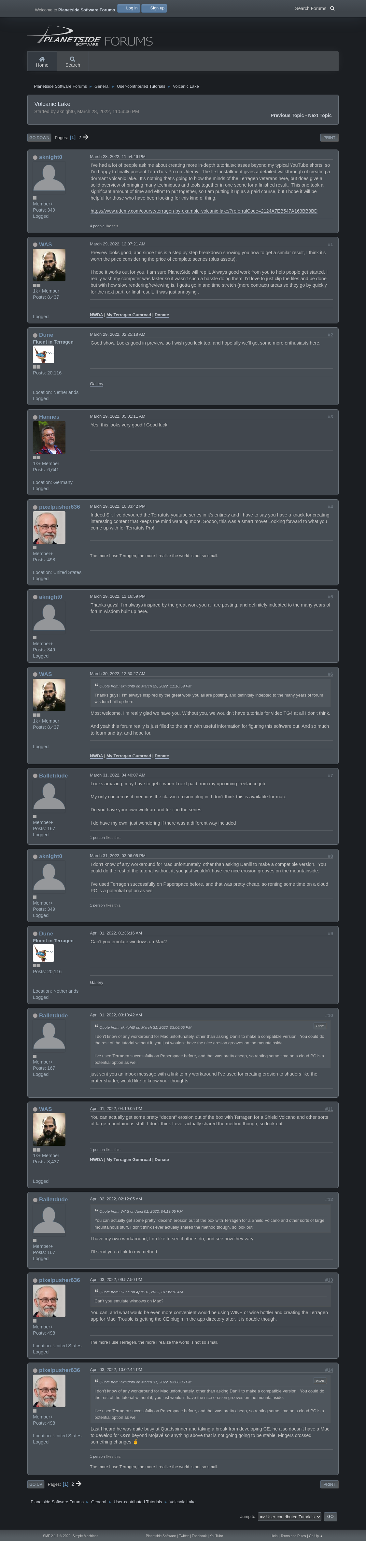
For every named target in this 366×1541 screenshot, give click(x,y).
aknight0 (50, 163)
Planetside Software (161, 1536)
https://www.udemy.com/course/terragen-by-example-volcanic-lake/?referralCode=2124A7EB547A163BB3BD (204, 217)
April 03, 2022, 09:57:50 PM (116, 1286)
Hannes (49, 423)
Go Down (39, 144)
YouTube (216, 1536)
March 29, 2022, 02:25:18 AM (117, 340)
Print (329, 144)
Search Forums (314, 8)
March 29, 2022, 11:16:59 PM (118, 602)
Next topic (320, 121)
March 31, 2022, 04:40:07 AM (117, 781)
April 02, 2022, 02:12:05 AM (116, 1205)
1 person (97, 844)
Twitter (184, 1536)
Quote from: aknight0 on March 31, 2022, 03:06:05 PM (145, 1033)
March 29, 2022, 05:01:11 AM (117, 422)
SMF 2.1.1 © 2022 (56, 1536)
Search (72, 62)
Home (42, 62)
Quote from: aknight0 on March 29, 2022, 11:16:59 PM (145, 692)
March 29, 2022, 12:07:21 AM (117, 250)
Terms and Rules (293, 1536)
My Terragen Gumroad (128, 321)
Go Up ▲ (316, 1536)
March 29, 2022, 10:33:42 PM (118, 512)
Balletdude (53, 782)
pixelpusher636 (59, 513)
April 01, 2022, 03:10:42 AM (116, 1021)
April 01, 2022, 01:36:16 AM (116, 939)
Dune (46, 341)
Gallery (96, 390)
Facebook (199, 1536)
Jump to (247, 1523)
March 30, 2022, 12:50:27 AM (117, 679)
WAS (45, 250)
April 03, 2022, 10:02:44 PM (116, 1376)
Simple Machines (85, 1536)
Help (274, 1536)
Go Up (35, 1490)
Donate (162, 321)
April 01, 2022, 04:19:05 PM (116, 1114)
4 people (97, 232)
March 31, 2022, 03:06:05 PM (118, 862)
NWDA (96, 321)
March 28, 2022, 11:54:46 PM (118, 163)
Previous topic (287, 121)
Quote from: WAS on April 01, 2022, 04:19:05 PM (140, 1218)
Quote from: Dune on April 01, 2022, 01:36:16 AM (141, 1298)
